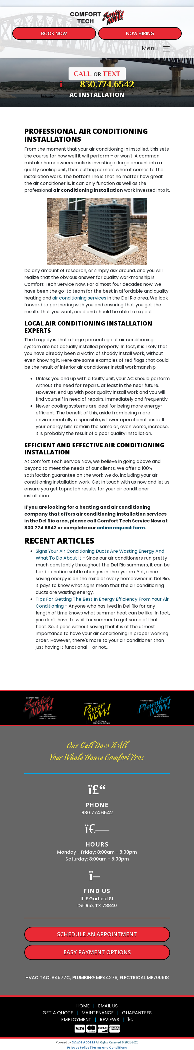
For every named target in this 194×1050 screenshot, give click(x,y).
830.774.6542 (107, 85)
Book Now (54, 33)
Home (83, 1006)
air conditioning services (79, 298)
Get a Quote (58, 1012)
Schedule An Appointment (97, 934)
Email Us (108, 1006)
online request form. (121, 527)
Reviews (109, 1019)
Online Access (83, 1042)
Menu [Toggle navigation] (156, 48)
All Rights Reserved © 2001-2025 (117, 1042)
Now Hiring (140, 33)
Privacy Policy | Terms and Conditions (97, 1047)
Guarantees (137, 1012)
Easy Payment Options (97, 952)
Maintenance (97, 1012)
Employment (76, 1019)
